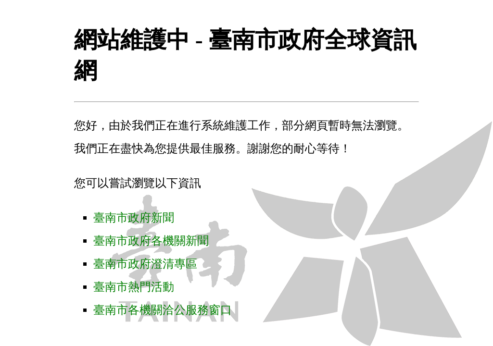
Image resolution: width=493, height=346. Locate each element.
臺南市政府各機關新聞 (151, 241)
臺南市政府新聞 (133, 217)
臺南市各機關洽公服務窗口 (162, 310)
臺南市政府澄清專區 (145, 264)
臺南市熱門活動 (133, 287)
